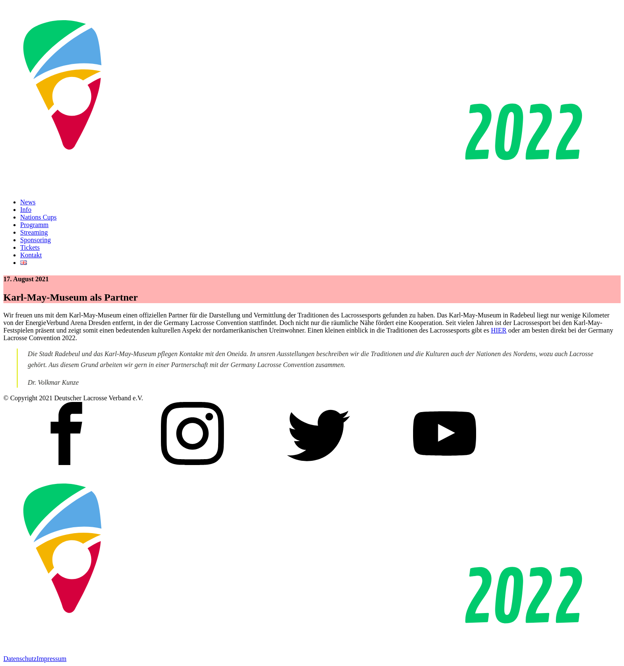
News (27, 202)
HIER (498, 330)
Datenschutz (20, 658)
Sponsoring (35, 239)
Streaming (34, 232)
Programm (34, 224)
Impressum (51, 658)
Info (26, 209)
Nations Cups (38, 217)
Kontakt (31, 255)
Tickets (30, 247)
